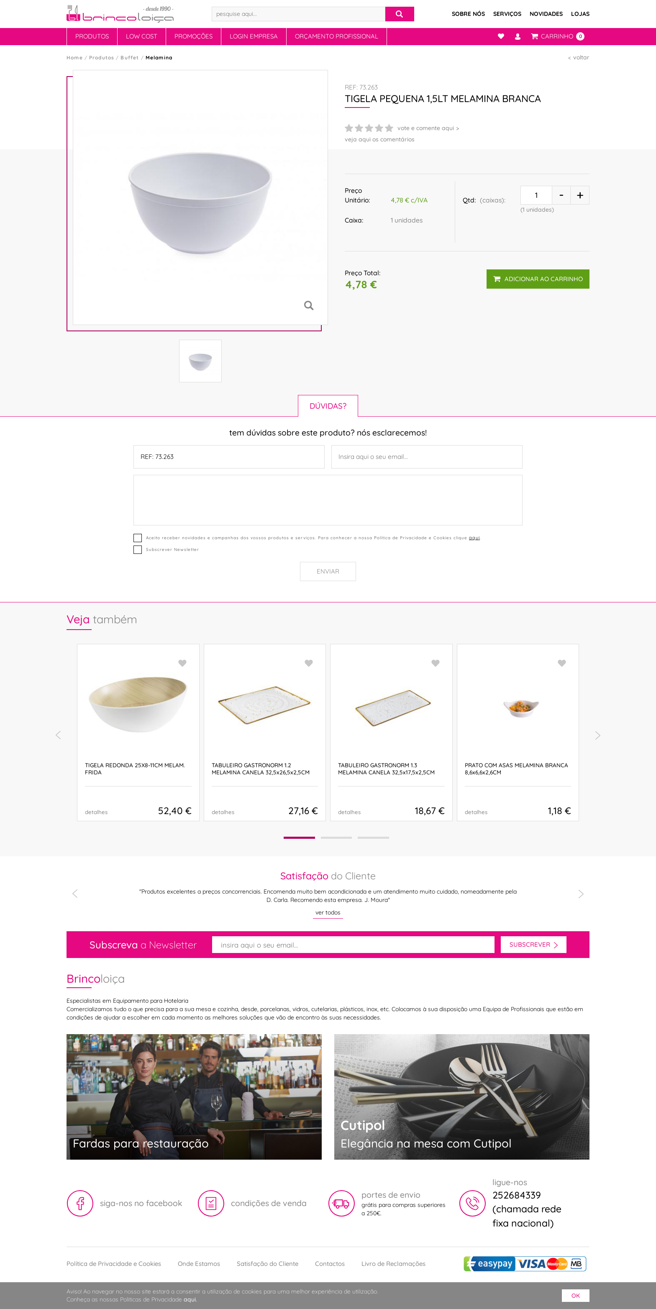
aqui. (190, 1299)
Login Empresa (254, 36)
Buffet (129, 57)
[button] (299, 838)
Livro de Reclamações (393, 1264)
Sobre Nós (468, 14)
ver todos (328, 912)
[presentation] (58, 735)
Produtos (92, 36)
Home (75, 57)
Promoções (193, 36)
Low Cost (141, 36)
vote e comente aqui (425, 128)
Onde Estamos (199, 1264)
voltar (581, 57)
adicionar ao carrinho (538, 279)
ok (575, 1295)
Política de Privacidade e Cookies (114, 1264)
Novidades (546, 14)
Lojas (580, 14)
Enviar (328, 571)
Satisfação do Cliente (267, 1264)
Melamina (159, 57)
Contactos (330, 1264)
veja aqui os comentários (380, 139)
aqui (474, 538)
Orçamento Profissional (336, 36)
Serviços (507, 14)
